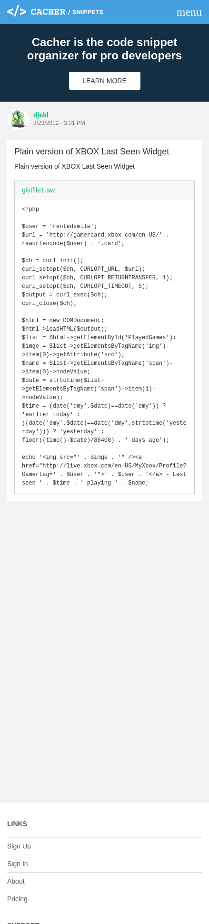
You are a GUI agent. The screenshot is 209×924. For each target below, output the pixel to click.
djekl (41, 115)
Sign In (17, 863)
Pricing (17, 899)
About (16, 881)
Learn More (104, 81)
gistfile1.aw (38, 190)
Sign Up (19, 846)
